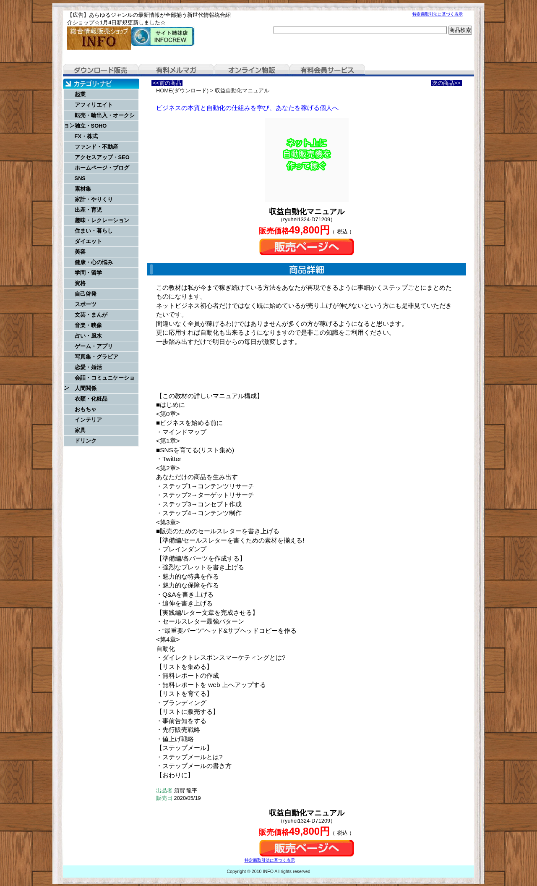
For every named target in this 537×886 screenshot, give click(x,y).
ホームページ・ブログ (102, 168)
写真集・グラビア (96, 357)
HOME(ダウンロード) (182, 90)
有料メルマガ (176, 70)
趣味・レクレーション (102, 220)
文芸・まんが (91, 315)
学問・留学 (88, 273)
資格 (80, 283)
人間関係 (85, 388)
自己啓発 (85, 294)
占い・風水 (88, 336)
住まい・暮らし (94, 231)
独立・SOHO (91, 126)
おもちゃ (85, 409)
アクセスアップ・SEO (102, 157)
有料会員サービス (327, 70)
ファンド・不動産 (96, 147)
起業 (80, 94)
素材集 (83, 189)
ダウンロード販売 (100, 70)
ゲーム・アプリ (94, 346)
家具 (80, 430)
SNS (80, 178)
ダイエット (88, 241)
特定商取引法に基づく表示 (437, 14)
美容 (80, 252)
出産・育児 (88, 210)
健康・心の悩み (94, 262)
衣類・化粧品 (91, 399)
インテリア (88, 420)
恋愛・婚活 (88, 367)
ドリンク (85, 441)
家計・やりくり (94, 199)
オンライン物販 (251, 70)
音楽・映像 (88, 325)
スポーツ (85, 304)
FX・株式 (86, 136)
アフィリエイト (94, 105)
